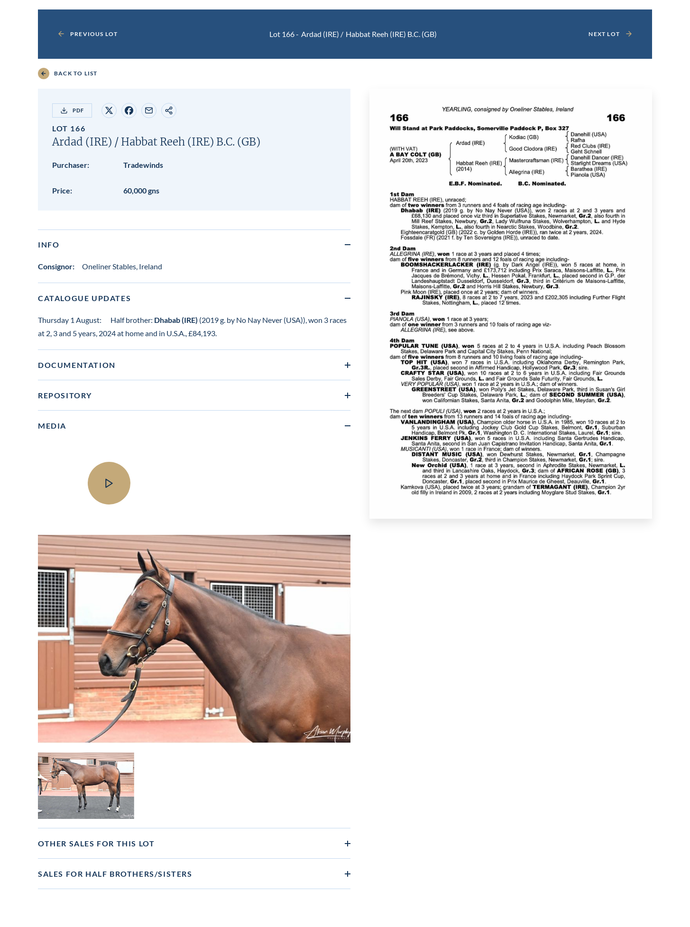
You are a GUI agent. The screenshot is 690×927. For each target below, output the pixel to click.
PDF (72, 110)
